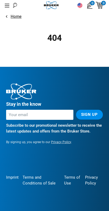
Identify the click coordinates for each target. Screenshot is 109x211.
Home (16, 16)
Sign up (89, 114)
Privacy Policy (61, 142)
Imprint (12, 177)
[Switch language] (80, 5)
